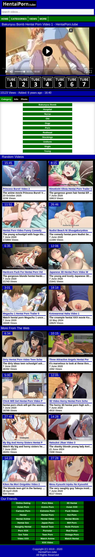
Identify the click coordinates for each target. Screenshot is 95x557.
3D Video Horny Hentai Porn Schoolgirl (71, 401)
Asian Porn (23, 507)
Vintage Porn (72, 534)
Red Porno (72, 530)
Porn (47, 128)
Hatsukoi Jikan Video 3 (62, 442)
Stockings (47, 137)
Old (47, 118)
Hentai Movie (72, 519)
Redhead (47, 132)
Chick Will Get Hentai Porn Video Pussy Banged (30, 401)
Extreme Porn (47, 511)
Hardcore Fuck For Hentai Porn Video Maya (27, 272)
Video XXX (23, 538)
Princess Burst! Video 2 (16, 188)
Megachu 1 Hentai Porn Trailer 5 (21, 313)
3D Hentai (72, 503)
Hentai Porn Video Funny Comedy (22, 230)
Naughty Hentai (23, 526)
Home (4, 18)
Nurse (47, 114)
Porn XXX (23, 530)
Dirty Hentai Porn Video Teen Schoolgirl (25, 359)
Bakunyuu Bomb (47, 104)
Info (16, 99)
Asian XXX (71, 507)
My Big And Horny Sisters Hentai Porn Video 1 (29, 442)
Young (47, 151)
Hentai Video (47, 519)
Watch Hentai (72, 538)
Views (33, 18)
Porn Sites (47, 503)
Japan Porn (47, 522)
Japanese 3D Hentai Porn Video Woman (71, 272)
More (43, 18)
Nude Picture (72, 526)
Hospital (47, 109)
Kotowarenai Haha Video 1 (64, 313)
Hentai (23, 515)
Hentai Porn (47, 515)
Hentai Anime (23, 519)
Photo (24, 99)
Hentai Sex (23, 522)
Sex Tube (23, 534)
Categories (19, 18)
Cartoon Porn (23, 511)
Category (6, 99)
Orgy (47, 123)
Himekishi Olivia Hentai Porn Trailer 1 (70, 188)
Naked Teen (47, 526)
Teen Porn (47, 534)
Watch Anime (47, 538)
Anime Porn (47, 507)
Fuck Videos (71, 511)
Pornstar (47, 530)
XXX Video (47, 542)
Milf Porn (72, 522)
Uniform (47, 141)
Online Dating (23, 503)
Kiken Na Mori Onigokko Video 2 (21, 484)
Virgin (47, 146)
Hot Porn (72, 515)
